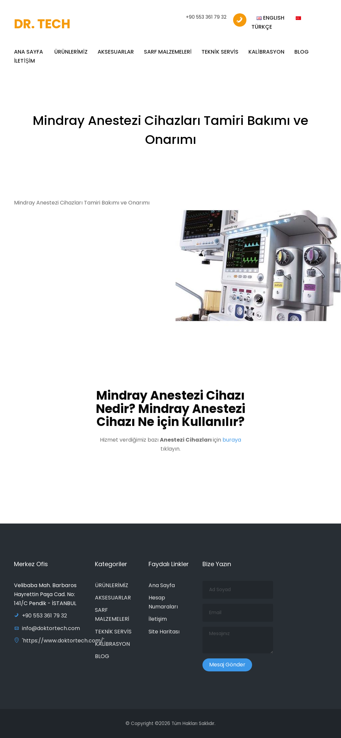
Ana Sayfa (162, 585)
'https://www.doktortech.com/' (59, 640)
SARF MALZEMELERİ (167, 52)
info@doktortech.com (47, 628)
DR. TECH (42, 24)
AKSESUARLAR (116, 52)
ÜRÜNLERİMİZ (71, 52)
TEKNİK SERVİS (219, 52)
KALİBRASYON (266, 52)
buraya (231, 442)
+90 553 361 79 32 (206, 17)
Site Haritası (164, 631)
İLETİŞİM (24, 61)
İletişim (158, 619)
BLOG (301, 52)
